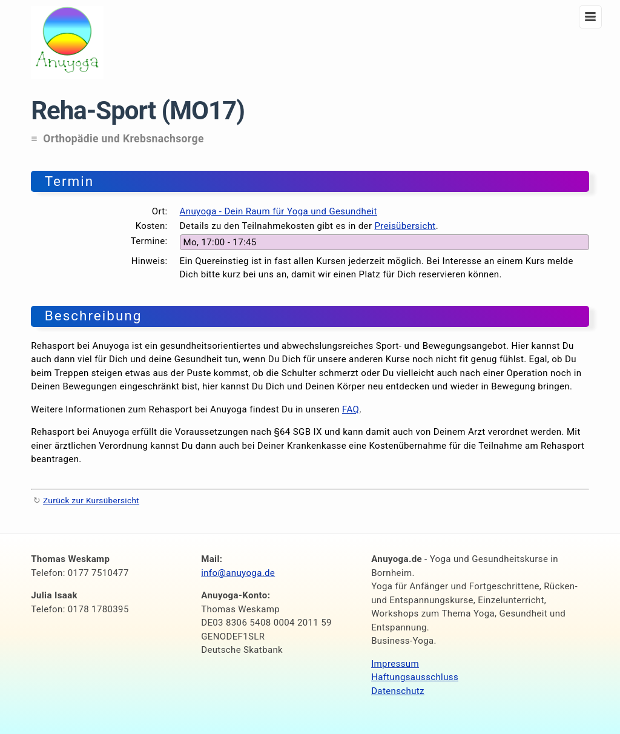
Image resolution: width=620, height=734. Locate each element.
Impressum (395, 663)
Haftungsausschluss (414, 677)
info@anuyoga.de (238, 572)
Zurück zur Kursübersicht (91, 500)
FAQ (350, 409)
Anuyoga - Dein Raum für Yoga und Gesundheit (278, 211)
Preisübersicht (404, 225)
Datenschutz (397, 691)
